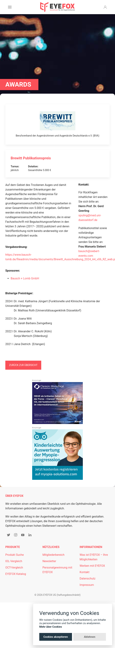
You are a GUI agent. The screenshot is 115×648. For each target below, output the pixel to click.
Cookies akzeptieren (55, 636)
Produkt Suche (14, 554)
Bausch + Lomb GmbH (25, 278)
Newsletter (49, 561)
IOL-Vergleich (13, 561)
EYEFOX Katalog (15, 574)
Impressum (87, 585)
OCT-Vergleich (14, 567)
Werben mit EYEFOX (92, 565)
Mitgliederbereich (53, 554)
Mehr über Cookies (50, 626)
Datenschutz (87, 578)
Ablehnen (89, 636)
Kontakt (84, 572)
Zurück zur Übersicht (23, 365)
